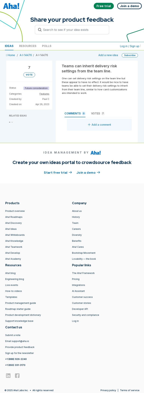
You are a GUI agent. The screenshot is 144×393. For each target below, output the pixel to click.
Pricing (76, 279)
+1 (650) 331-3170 (15, 365)
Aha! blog (10, 273)
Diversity (77, 235)
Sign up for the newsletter (19, 353)
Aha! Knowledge (14, 241)
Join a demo (88, 172)
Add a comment (99, 124)
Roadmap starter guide (18, 309)
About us (77, 211)
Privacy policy (108, 390)
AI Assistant (78, 291)
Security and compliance (85, 315)
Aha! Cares (78, 246)
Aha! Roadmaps (13, 217)
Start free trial (58, 172)
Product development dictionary (23, 315)
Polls (46, 46)
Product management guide (20, 303)
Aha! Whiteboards (15, 235)
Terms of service (130, 390)
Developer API (80, 309)
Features (44, 93)
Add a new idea (108, 55)
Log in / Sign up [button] (130, 46)
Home (11, 55)
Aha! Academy (13, 258)
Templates (11, 297)
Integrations (78, 285)
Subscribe (130, 55)
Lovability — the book (84, 258)
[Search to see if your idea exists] (73, 29)
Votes (98, 113)
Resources (27, 46)
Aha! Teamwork (13, 246)
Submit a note (12, 335)
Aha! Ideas (11, 229)
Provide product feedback (19, 347)
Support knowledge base (19, 321)
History (76, 217)
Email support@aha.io (17, 341)
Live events (11, 285)
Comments (75, 113)
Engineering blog (14, 279)
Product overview (15, 211)
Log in (75, 321)
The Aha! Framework (83, 273)
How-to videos (13, 291)
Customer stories (81, 303)
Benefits (76, 241)
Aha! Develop (12, 252)
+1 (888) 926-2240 (16, 359)
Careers (76, 229)
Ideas (9, 46)
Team (75, 223)
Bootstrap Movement (83, 252)
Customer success (82, 297)
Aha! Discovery (13, 223)
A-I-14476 (26, 55)
